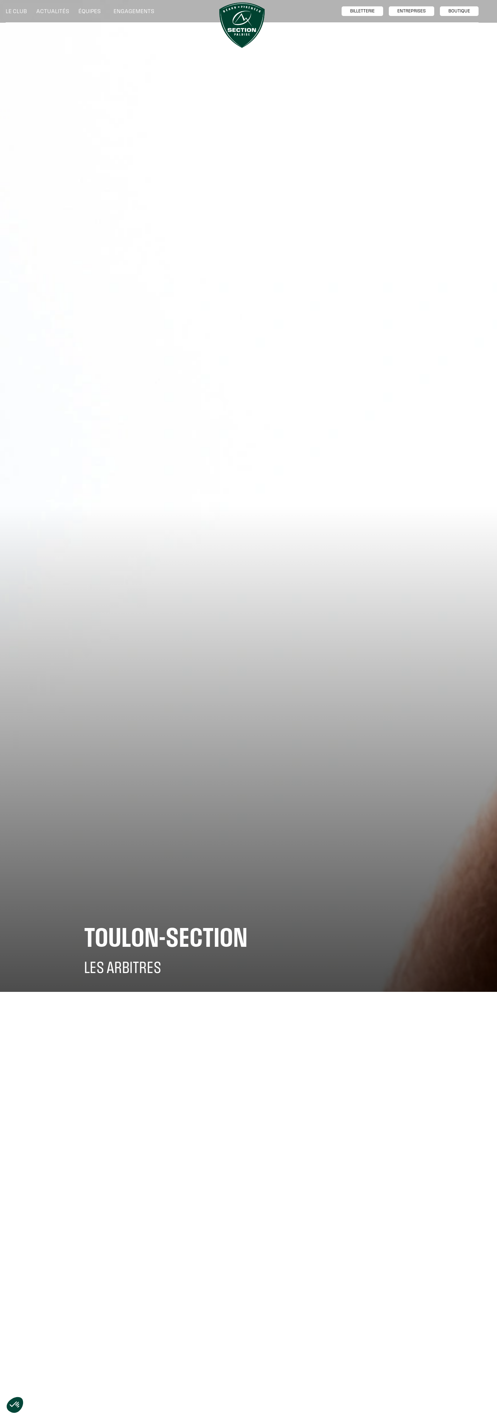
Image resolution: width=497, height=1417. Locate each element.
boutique (459, 11)
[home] (242, 25)
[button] (18, 11)
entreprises (411, 11)
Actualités (52, 11)
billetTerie (362, 11)
